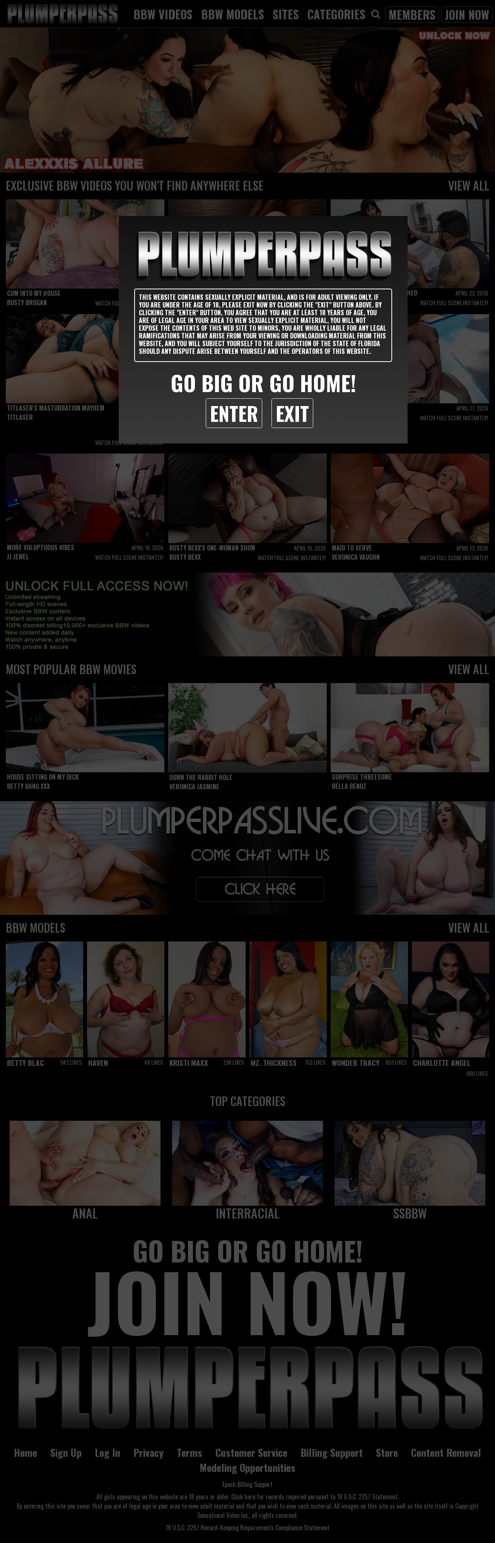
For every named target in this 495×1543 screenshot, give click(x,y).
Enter (234, 413)
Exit (292, 413)
